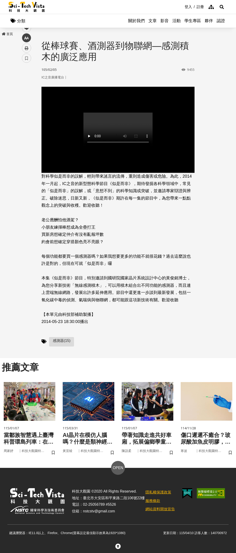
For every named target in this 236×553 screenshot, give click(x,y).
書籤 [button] (26, 138)
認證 (221, 20)
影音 (164, 20)
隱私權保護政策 (158, 492)
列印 (26, 128)
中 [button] (26, 119)
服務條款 (152, 501)
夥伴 (209, 20)
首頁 (7, 34)
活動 (176, 20)
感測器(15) (61, 341)
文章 (152, 20)
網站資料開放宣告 (160, 509)
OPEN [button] (118, 468)
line (25, 109)
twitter (26, 98)
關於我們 (136, 20)
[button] (222, 7)
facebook (26, 88)
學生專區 (192, 20)
